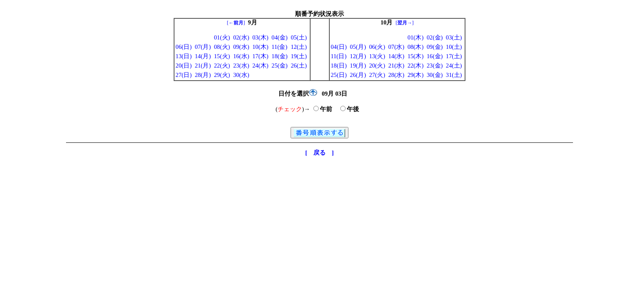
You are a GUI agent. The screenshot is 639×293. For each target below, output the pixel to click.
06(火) (377, 47)
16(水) (241, 56)
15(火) (222, 56)
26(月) (358, 75)
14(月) (203, 56)
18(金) (279, 56)
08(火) (222, 47)
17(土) (454, 56)
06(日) (184, 47)
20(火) (377, 65)
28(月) (203, 75)
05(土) (298, 37)
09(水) (241, 47)
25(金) (279, 65)
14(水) (396, 56)
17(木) (260, 56)
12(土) (298, 47)
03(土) (454, 37)
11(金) (279, 47)
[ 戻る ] (319, 152)
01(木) (415, 37)
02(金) (435, 37)
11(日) (339, 56)
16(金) (435, 56)
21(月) (203, 65)
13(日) (184, 56)
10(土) (454, 47)
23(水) (241, 65)
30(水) (241, 75)
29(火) (222, 75)
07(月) (203, 47)
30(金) (435, 75)
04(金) (279, 37)
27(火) (377, 75)
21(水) (396, 65)
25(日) (339, 75)
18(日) (339, 65)
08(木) (415, 47)
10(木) (260, 47)
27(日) (184, 75)
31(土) (454, 75)
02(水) (241, 37)
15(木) (415, 56)
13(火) (377, 56)
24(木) (260, 65)
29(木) (415, 75)
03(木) (260, 37)
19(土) (298, 56)
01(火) (222, 37)
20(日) (184, 65)
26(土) (298, 65)
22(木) (415, 65)
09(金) (435, 47)
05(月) (358, 47)
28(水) (396, 75)
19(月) (358, 65)
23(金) (435, 65)
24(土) (454, 65)
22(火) (222, 65)
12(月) (358, 56)
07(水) (396, 47)
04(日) (339, 47)
